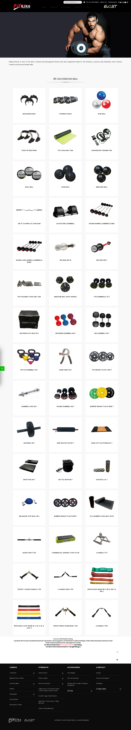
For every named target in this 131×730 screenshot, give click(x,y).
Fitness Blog (112, 2)
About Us (103, 2)
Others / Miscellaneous (46, 708)
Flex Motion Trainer (16, 705)
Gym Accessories (73, 678)
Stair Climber (14, 699)
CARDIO (13, 667)
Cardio (44, 7)
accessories (73, 667)
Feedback (99, 683)
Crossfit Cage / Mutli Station (48, 696)
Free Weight (71, 673)
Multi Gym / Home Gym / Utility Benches (49, 702)
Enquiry (98, 673)
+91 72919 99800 (93, 2)
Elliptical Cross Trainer (17, 678)
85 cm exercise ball (67, 645)
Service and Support (102, 678)
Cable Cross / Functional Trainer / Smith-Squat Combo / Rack (49, 690)
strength (43, 667)
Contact (89, 7)
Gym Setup (78, 7)
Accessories (66, 7)
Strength (54, 7)
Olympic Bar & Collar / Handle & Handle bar (77, 684)
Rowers (12, 689)
